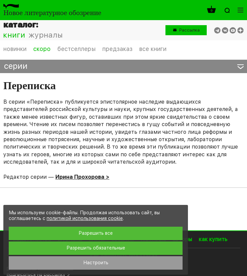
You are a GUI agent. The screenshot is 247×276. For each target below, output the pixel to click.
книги (14, 35)
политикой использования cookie (85, 218)
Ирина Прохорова (79, 177)
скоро (42, 48)
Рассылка (189, 30)
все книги (152, 48)
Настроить (95, 262)
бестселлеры (76, 48)
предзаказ (117, 48)
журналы (46, 35)
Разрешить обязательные (95, 248)
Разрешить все (96, 233)
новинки (15, 48)
